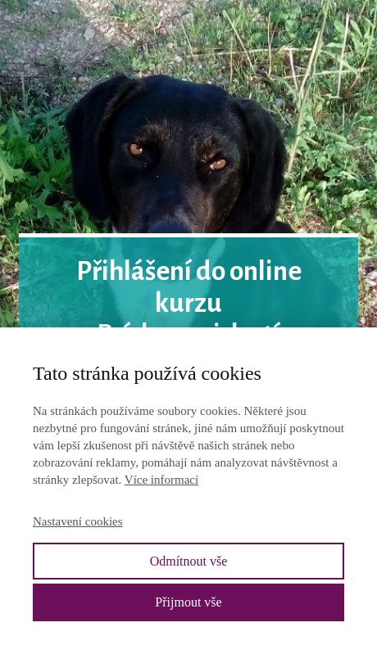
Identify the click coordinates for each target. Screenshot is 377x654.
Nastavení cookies (78, 521)
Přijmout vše (188, 602)
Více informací (161, 479)
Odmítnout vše (189, 561)
